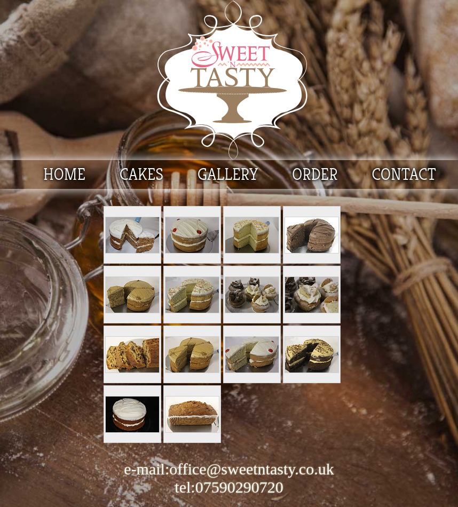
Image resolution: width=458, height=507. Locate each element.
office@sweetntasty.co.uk (251, 469)
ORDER (315, 174)
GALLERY (228, 174)
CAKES (141, 174)
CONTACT (404, 174)
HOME (64, 174)
